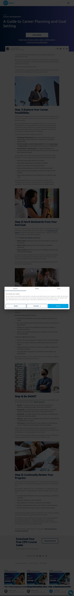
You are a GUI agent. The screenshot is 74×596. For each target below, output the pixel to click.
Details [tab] (37, 288)
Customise (37, 306)
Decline (16, 306)
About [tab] (58, 288)
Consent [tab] (15, 288)
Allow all (58, 306)
